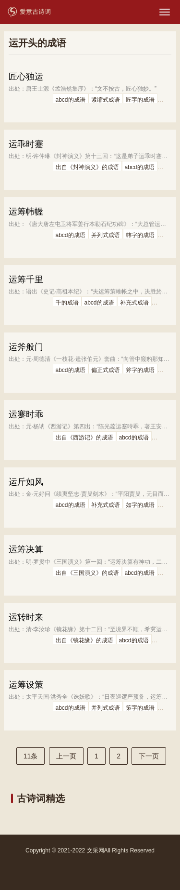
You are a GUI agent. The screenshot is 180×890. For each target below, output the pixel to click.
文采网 (95, 850)
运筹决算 (26, 549)
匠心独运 (26, 76)
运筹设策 (26, 685)
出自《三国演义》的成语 (87, 573)
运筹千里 (26, 279)
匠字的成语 (140, 99)
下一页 (149, 756)
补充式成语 (134, 302)
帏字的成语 (140, 235)
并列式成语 (105, 235)
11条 (31, 756)
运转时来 (26, 617)
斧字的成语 (140, 370)
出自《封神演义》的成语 (87, 167)
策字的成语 (140, 707)
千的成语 (67, 302)
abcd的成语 (70, 99)
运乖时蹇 (26, 144)
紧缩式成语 (105, 99)
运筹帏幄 (26, 211)
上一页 (66, 756)
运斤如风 (26, 482)
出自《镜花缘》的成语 (84, 640)
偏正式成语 (105, 370)
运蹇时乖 (26, 414)
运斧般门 (26, 347)
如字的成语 (140, 505)
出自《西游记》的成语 (84, 437)
